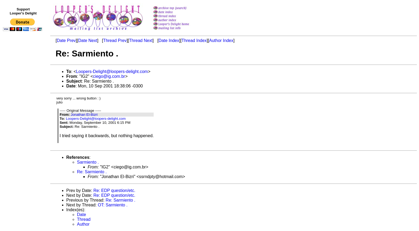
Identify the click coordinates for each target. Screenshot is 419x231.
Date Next (87, 40)
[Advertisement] (23, 143)
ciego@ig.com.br (109, 76)
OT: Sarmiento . (112, 205)
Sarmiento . (88, 162)
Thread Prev (115, 40)
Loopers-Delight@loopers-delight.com (112, 71)
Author (83, 224)
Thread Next (141, 40)
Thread (84, 219)
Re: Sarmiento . (92, 172)
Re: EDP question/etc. (114, 190)
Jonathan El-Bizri (84, 115)
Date (81, 214)
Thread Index (194, 40)
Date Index (168, 40)
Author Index (221, 40)
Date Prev (66, 40)
